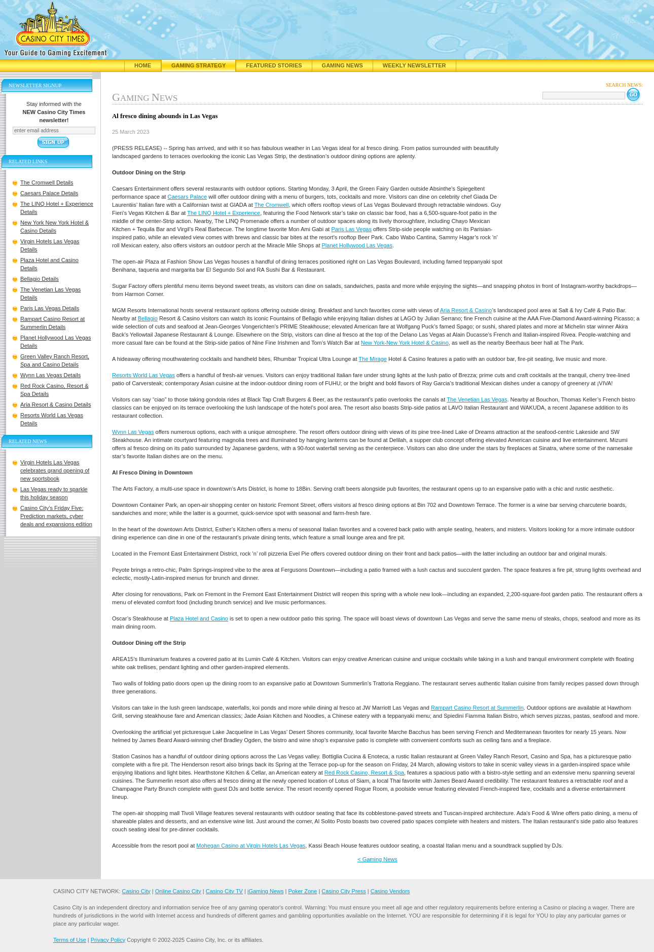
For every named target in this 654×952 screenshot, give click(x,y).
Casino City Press (343, 891)
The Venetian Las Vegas (477, 399)
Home (142, 65)
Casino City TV (224, 891)
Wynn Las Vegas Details (50, 375)
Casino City (136, 891)
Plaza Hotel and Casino (199, 618)
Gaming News (342, 65)
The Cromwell (272, 205)
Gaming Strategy (198, 65)
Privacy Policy (108, 940)
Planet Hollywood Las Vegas (357, 245)
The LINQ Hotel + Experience (223, 213)
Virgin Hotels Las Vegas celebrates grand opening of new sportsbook (54, 470)
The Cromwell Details (47, 182)
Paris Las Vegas (351, 229)
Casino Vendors (390, 891)
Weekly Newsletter (414, 65)
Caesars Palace (187, 197)
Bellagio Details (39, 279)
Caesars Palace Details (49, 193)
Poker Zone (302, 891)
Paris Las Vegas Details (49, 308)
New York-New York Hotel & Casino (405, 343)
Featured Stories (274, 65)
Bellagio (148, 318)
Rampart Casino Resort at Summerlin (477, 708)
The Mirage (372, 359)
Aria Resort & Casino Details (55, 404)
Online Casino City (178, 891)
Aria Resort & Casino (466, 310)
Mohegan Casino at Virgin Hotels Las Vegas (250, 846)
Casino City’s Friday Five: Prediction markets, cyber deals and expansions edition (56, 516)
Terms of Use (69, 940)
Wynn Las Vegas (133, 432)
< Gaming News (377, 859)
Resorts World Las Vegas (143, 375)
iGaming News (265, 891)
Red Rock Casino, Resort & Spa (364, 773)
